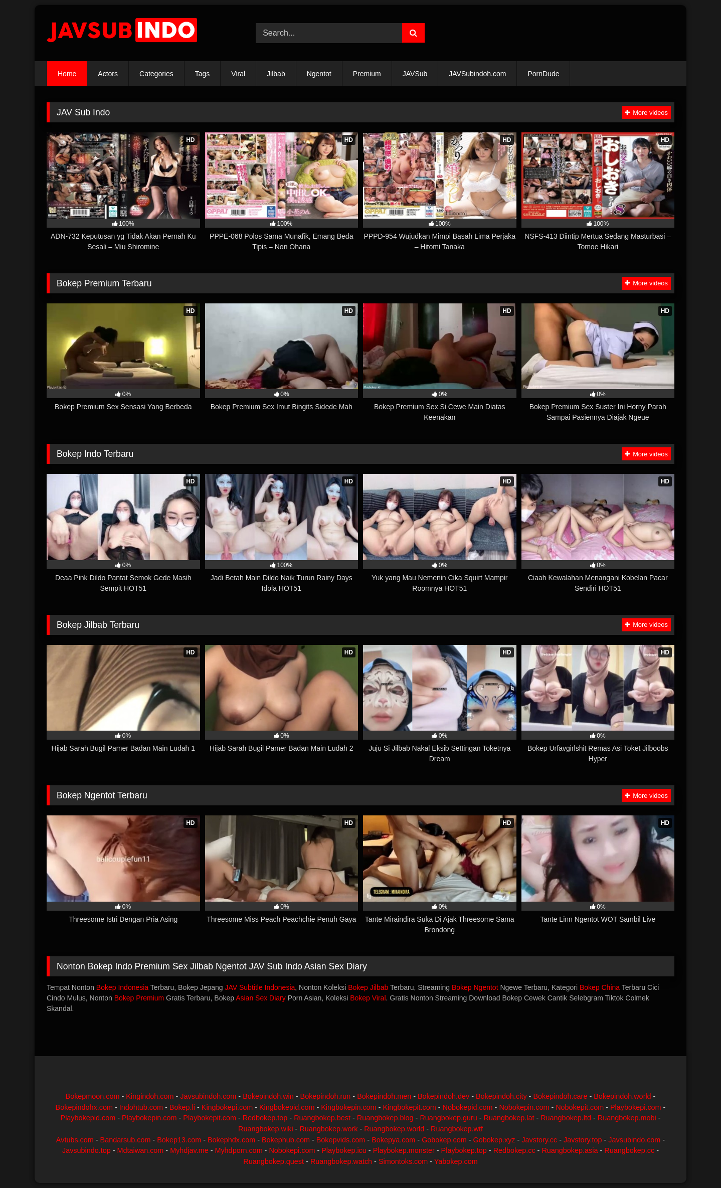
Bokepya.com (393, 1140)
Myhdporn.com (238, 1150)
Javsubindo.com (634, 1140)
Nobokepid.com (468, 1107)
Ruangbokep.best (322, 1118)
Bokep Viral (368, 998)
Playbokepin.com (149, 1118)
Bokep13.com (179, 1140)
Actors (108, 74)
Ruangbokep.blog (385, 1118)
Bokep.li (182, 1107)
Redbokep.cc (514, 1150)
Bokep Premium (139, 998)
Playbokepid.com (88, 1118)
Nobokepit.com (580, 1107)
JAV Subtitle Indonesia (260, 987)
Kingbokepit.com (409, 1107)
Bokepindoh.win (268, 1096)
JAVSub (415, 74)
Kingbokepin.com (348, 1107)
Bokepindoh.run (325, 1096)
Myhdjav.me (189, 1150)
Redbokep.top (265, 1118)
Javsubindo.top (86, 1150)
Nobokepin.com (524, 1107)
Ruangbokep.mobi (627, 1118)
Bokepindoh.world (622, 1096)
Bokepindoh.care (560, 1096)
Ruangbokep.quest (273, 1161)
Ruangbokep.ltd (565, 1118)
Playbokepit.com (209, 1118)
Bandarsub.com (125, 1140)
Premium (367, 74)
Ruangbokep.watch (341, 1161)
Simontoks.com (403, 1161)
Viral (238, 74)
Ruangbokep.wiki (265, 1129)
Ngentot (319, 74)
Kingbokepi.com (227, 1107)
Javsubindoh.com (208, 1096)
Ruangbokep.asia (570, 1150)
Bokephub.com (286, 1140)
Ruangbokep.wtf (457, 1129)
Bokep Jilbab (368, 987)
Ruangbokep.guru (448, 1118)
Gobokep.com (444, 1140)
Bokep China (600, 987)
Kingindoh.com (149, 1096)
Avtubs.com (75, 1140)
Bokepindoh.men (384, 1096)
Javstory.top (583, 1140)
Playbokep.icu (344, 1150)
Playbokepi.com (635, 1107)
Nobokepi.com (292, 1150)
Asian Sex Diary (261, 998)
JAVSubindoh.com (477, 74)
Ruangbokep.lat (509, 1118)
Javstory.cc (539, 1140)
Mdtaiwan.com (140, 1150)
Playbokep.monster (404, 1150)
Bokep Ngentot (475, 987)
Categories (156, 74)
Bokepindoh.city (501, 1096)
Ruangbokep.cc (629, 1150)
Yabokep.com (456, 1161)
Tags (202, 74)
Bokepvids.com (341, 1140)
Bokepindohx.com (84, 1107)
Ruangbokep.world (394, 1129)
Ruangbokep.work (328, 1129)
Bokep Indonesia (122, 987)
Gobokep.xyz (494, 1140)
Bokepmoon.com (93, 1096)
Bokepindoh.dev (443, 1096)
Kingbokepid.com (286, 1107)
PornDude (543, 74)
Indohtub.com (141, 1107)
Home (67, 74)
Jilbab (276, 74)
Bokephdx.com (231, 1140)
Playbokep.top (464, 1150)
